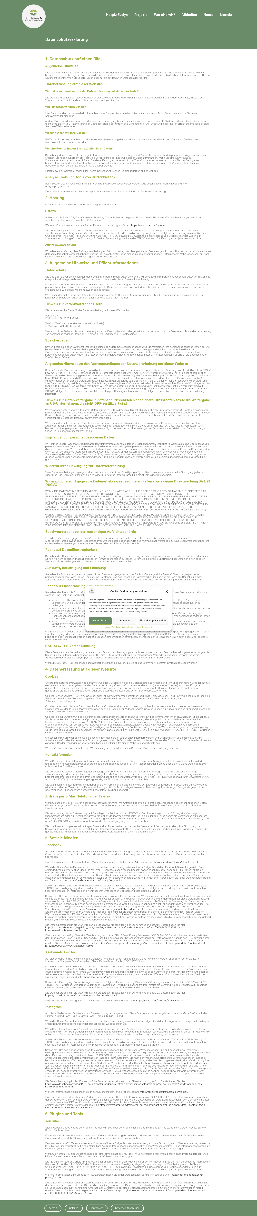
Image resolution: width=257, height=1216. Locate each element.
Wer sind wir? (164, 15)
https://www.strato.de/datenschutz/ (151, 225)
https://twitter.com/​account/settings (156, 1000)
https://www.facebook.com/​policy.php (66, 930)
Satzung (73, 1208)
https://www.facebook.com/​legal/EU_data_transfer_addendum (81, 1084)
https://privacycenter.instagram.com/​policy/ (142, 1084)
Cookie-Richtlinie (112, 627)
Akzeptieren (100, 621)
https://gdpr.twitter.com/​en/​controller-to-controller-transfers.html (81, 995)
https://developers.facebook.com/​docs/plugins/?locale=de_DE (163, 862)
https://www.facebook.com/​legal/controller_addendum (176, 1063)
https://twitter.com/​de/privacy (100, 977)
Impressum (147, 627)
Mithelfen (189, 15)
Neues (208, 15)
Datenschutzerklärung (131, 627)
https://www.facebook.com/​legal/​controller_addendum (110, 909)
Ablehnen (124, 621)
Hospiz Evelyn (117, 15)
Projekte (141, 15)
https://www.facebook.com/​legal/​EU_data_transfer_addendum (81, 927)
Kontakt (226, 15)
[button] (166, 591)
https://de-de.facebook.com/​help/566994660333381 (148, 927)
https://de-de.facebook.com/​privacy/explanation (95, 880)
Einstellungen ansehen (153, 621)
